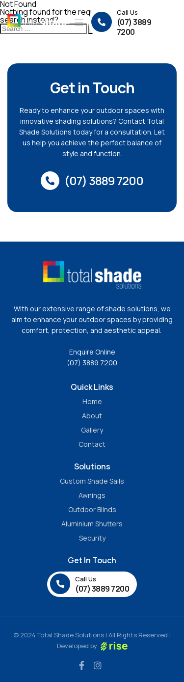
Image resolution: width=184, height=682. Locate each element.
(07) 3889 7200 (92, 362)
